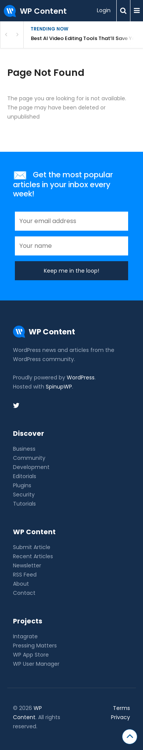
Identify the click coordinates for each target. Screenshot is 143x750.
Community (29, 458)
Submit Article (31, 547)
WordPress (81, 377)
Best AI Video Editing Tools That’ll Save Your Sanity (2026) (87, 38)
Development (31, 467)
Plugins (22, 485)
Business (24, 449)
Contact (24, 593)
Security (24, 494)
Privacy (120, 717)
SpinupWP (59, 386)
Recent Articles (33, 556)
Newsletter (27, 565)
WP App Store (31, 654)
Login (104, 10)
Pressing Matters (35, 645)
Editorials (24, 476)
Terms (121, 708)
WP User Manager (36, 664)
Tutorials (24, 503)
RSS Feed (25, 574)
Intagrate (25, 636)
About (21, 584)
